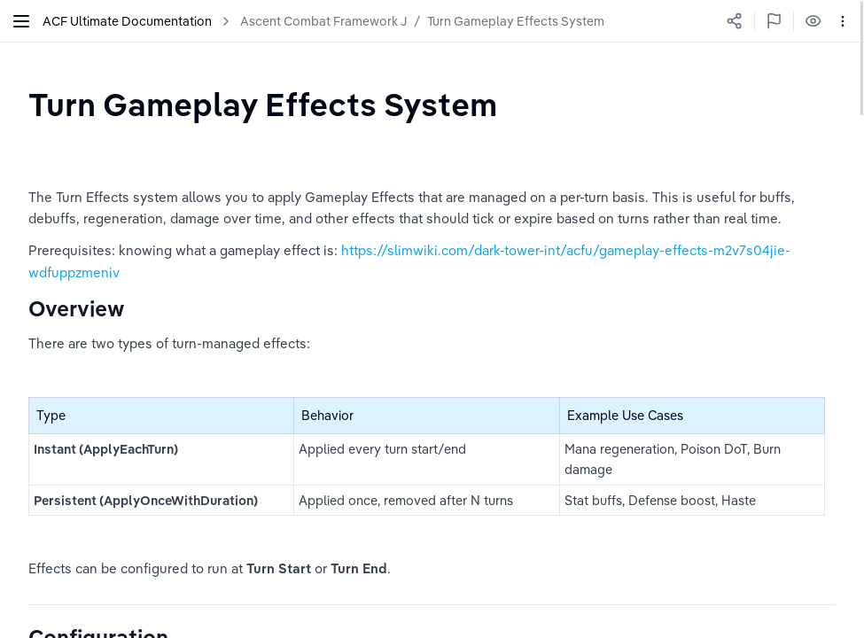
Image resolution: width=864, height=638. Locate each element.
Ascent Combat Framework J (323, 21)
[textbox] (262, 104)
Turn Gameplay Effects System (515, 21)
